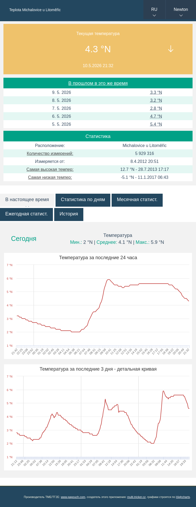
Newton (181, 9)
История (69, 213)
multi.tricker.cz (136, 497)
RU (154, 9)
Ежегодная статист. (26, 213)
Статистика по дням (83, 199)
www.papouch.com (73, 497)
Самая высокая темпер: (50, 169)
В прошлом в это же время (97, 83)
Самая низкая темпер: (50, 177)
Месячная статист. (137, 199)
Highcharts (183, 497)
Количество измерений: (50, 153)
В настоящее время (27, 199)
